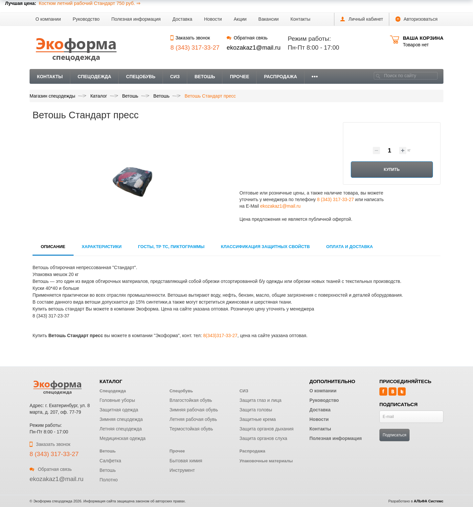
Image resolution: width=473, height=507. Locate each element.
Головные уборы (117, 400)
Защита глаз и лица (260, 400)
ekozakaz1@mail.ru (254, 47)
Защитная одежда (119, 409)
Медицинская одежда (123, 438)
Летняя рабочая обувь (193, 419)
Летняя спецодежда (121, 428)
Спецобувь (140, 76)
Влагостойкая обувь (190, 400)
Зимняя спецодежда (121, 419)
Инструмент (182, 470)
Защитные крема (257, 419)
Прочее (239, 76)
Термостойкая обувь (191, 428)
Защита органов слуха (263, 438)
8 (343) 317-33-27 (335, 199)
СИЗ (175, 76)
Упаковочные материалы (266, 460)
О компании (48, 19)
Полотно (109, 479)
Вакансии (269, 19)
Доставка (182, 19)
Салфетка (110, 460)
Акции (240, 19)
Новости (213, 19)
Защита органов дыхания (266, 428)
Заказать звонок (190, 37)
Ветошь (204, 76)
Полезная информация (136, 19)
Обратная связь (247, 37)
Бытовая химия (185, 460)
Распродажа (280, 76)
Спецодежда (94, 76)
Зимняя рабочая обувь (193, 409)
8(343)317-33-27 (220, 335)
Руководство (86, 19)
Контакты (300, 19)
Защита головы (255, 409)
